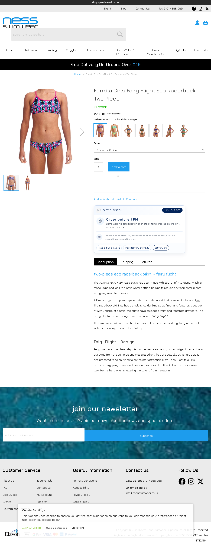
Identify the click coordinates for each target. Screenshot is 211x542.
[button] (82, 117)
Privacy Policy (81, 484)
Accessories (89, 39)
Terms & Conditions (85, 470)
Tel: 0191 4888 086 (171, 8)
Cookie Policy (81, 491)
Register (42, 491)
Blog (124, 8)
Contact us (44, 477)
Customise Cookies (58, 527)
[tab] (106, 246)
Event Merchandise (155, 39)
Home (77, 59)
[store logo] (20, 23)
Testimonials (45, 470)
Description (105, 247)
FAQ (5, 477)
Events (7, 491)
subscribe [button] (149, 425)
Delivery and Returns (16, 498)
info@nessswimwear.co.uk (142, 483)
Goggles (67, 39)
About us (8, 470)
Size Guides (10, 484)
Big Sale (179, 39)
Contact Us (142, 8)
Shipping (128, 247)
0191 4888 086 (152, 470)
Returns (149, 247)
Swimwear (29, 39)
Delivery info (161, 232)
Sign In (108, 8)
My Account (44, 484)
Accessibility (81, 477)
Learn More (80, 527)
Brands (9, 39)
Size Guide (200, 39)
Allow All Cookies (32, 527)
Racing (48, 39)
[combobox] (112, 24)
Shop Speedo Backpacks (105, 2)
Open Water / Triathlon (121, 39)
